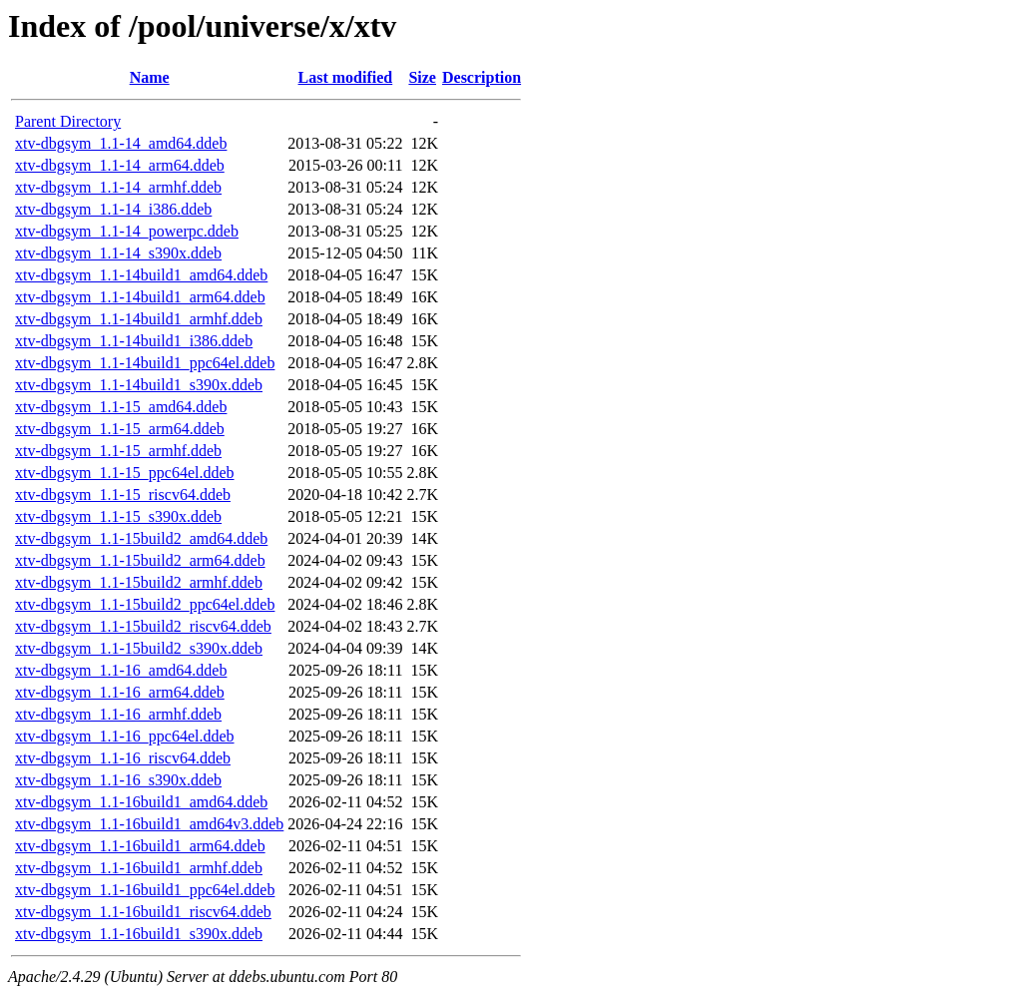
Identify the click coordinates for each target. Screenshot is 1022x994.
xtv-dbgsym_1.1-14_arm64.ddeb (120, 165)
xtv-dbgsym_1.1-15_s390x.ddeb (118, 516)
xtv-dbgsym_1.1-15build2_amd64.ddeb (141, 538)
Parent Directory (68, 121)
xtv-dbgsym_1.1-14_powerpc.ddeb (127, 231)
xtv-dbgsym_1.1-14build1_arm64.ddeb (140, 296)
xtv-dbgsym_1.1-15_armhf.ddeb (118, 450)
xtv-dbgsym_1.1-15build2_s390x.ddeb (138, 648)
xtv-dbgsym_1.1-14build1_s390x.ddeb (138, 384)
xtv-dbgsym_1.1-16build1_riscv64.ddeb (143, 911)
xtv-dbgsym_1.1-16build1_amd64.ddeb (141, 801)
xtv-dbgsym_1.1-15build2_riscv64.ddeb (143, 626)
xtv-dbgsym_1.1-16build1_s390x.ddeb (138, 933)
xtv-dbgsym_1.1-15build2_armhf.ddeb (138, 582)
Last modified (345, 77)
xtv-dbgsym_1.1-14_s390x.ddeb (118, 253)
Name (150, 77)
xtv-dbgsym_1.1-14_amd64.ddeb (121, 143)
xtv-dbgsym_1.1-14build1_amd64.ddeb (141, 274)
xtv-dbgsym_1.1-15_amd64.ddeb (121, 406)
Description (481, 77)
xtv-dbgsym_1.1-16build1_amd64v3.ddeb (149, 823)
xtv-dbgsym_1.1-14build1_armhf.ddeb (138, 318)
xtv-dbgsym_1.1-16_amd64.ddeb (121, 670)
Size (422, 77)
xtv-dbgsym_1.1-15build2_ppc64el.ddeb (144, 604)
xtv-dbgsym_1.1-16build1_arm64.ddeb (140, 845)
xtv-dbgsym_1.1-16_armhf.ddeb (118, 714)
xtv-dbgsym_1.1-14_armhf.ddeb (118, 187)
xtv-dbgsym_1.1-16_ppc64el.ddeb (125, 736)
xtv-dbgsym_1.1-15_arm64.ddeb (120, 428)
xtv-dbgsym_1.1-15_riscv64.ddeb (123, 494)
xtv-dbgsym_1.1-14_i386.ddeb (113, 209)
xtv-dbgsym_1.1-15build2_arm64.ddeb (140, 560)
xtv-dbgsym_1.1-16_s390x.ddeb (118, 779)
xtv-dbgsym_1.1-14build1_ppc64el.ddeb (144, 362)
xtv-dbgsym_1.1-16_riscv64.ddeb (123, 757)
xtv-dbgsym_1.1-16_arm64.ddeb (120, 692)
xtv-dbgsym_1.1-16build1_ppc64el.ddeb (144, 889)
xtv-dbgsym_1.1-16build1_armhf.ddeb (138, 867)
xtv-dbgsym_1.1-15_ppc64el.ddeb (125, 472)
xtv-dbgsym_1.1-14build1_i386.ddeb (134, 340)
